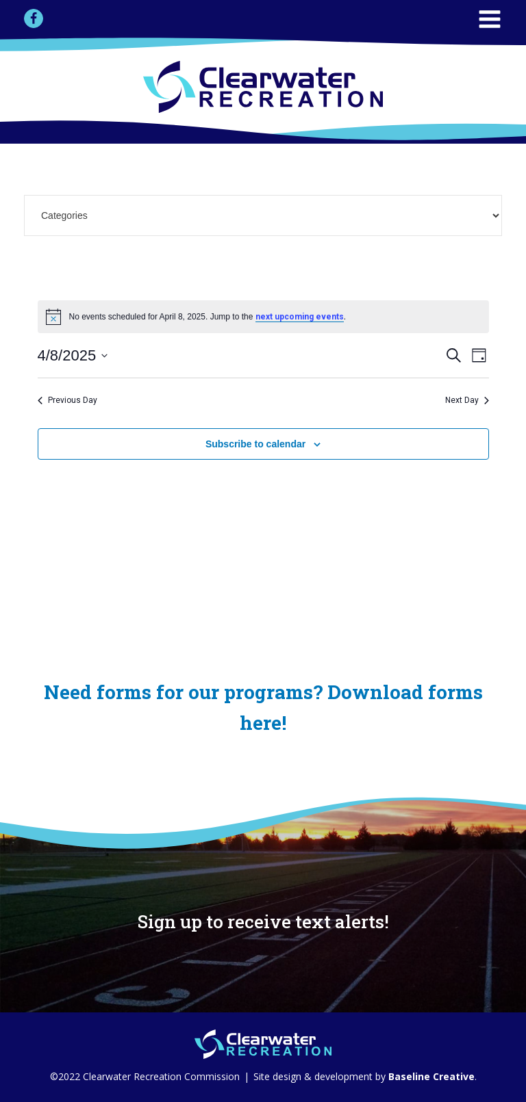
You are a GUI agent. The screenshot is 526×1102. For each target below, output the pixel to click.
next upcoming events (299, 317)
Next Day (467, 400)
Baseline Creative (430, 1076)
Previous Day (67, 400)
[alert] (263, 316)
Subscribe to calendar (255, 443)
